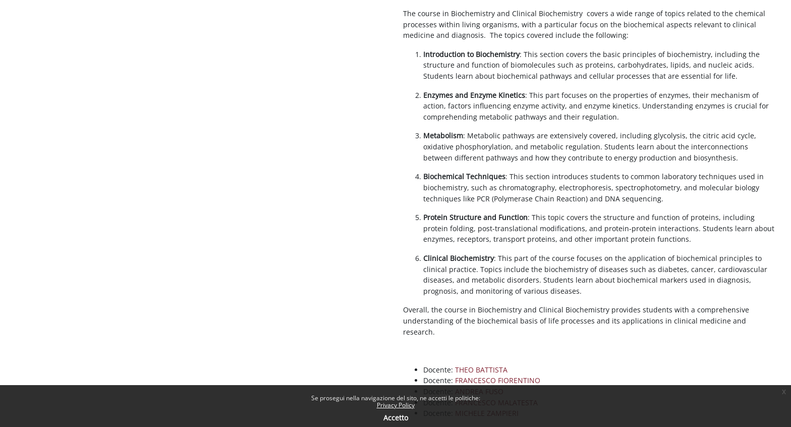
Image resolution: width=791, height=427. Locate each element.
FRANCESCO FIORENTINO (497, 380)
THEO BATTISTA (481, 370)
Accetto (395, 417)
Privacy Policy (396, 405)
